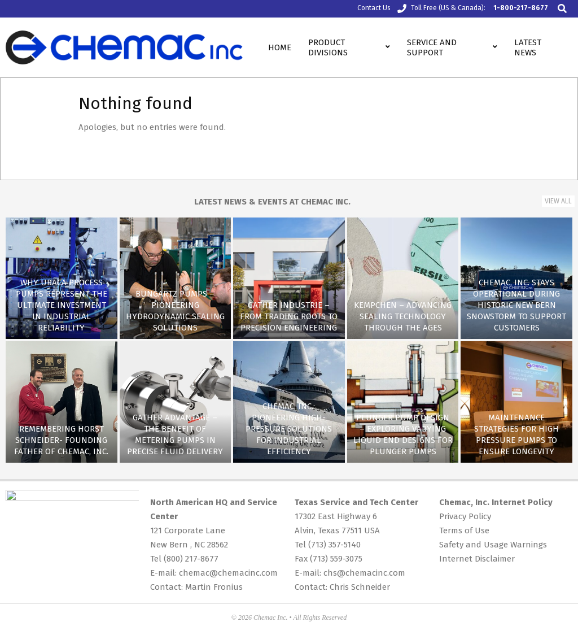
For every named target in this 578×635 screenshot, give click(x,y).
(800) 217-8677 (191, 559)
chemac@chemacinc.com (228, 573)
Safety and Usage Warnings (493, 545)
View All (558, 201)
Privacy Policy (465, 516)
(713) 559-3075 (336, 559)
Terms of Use (464, 530)
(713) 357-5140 (334, 545)
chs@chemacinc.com (364, 573)
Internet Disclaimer (477, 559)
